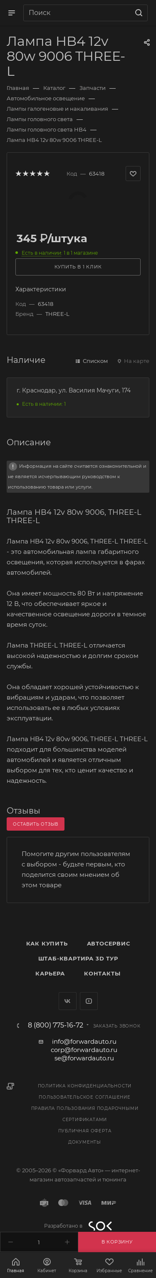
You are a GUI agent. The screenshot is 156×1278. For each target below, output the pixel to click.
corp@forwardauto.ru (84, 1050)
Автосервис (108, 943)
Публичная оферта (84, 1131)
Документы (84, 1142)
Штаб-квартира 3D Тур (78, 958)
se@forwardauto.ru (84, 1058)
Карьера (50, 973)
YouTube (89, 1001)
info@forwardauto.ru (84, 1041)
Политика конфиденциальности (85, 1086)
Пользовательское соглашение (85, 1097)
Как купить (47, 943)
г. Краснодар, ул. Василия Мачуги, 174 (74, 390)
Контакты (102, 973)
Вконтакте (68, 1001)
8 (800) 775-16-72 (55, 1025)
